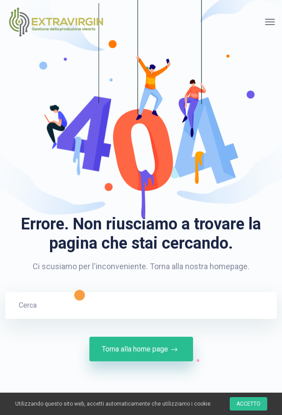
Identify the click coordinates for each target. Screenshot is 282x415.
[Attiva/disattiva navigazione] (270, 22)
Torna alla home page (141, 349)
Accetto (248, 404)
